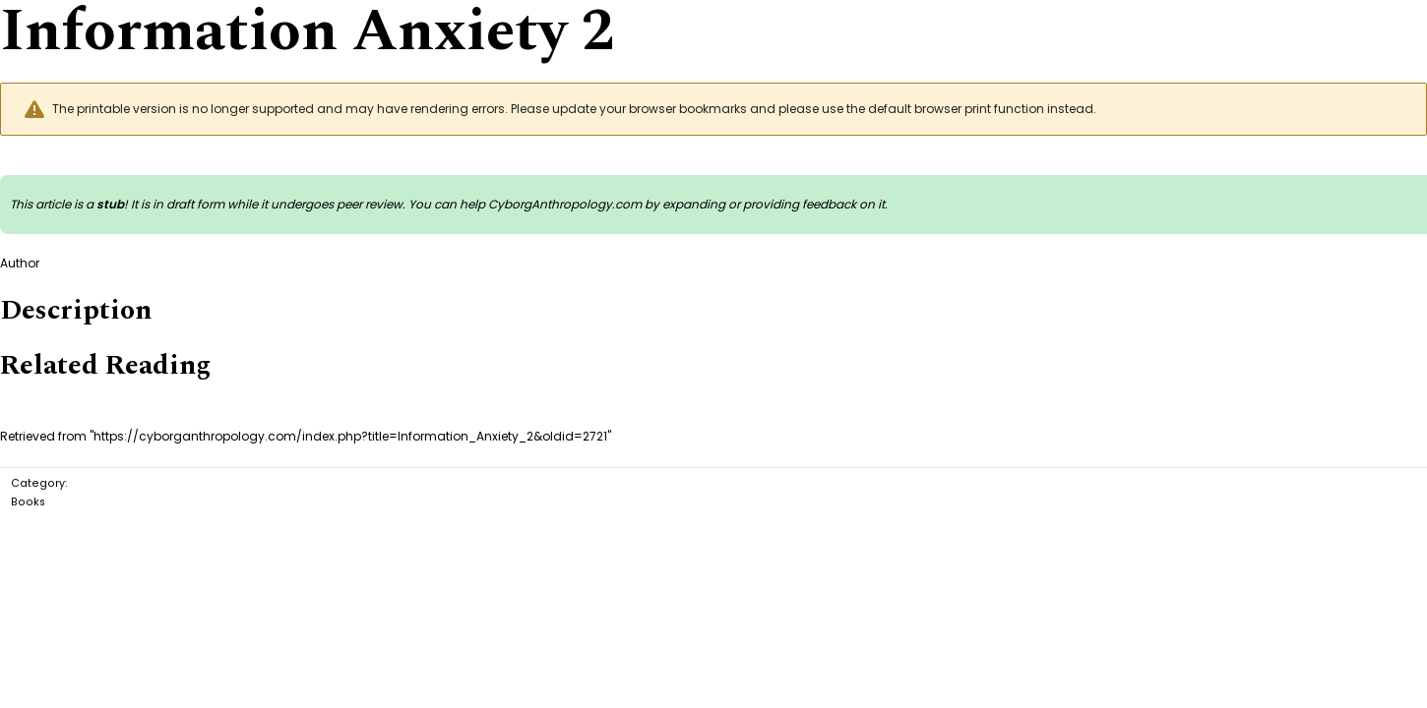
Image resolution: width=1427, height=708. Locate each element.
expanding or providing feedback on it (773, 204)
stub (110, 204)
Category (38, 483)
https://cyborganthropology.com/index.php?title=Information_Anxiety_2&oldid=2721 (350, 436)
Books (28, 502)
